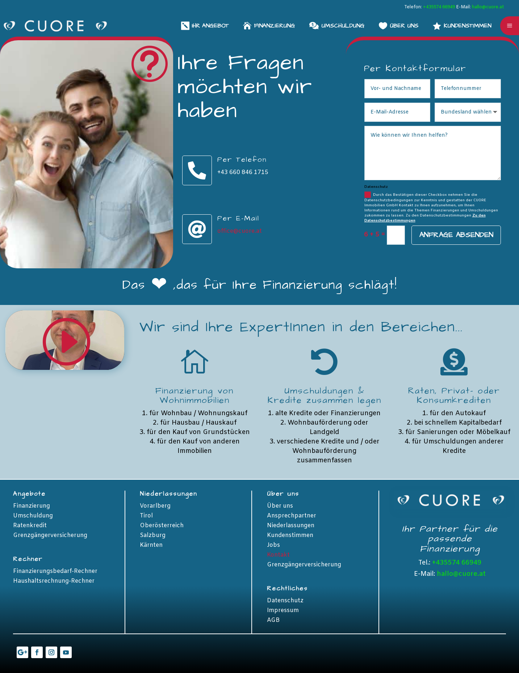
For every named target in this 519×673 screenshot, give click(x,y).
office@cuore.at (239, 231)
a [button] (510, 26)
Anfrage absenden (456, 235)
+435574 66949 (439, 7)
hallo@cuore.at (488, 7)
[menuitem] (462, 25)
